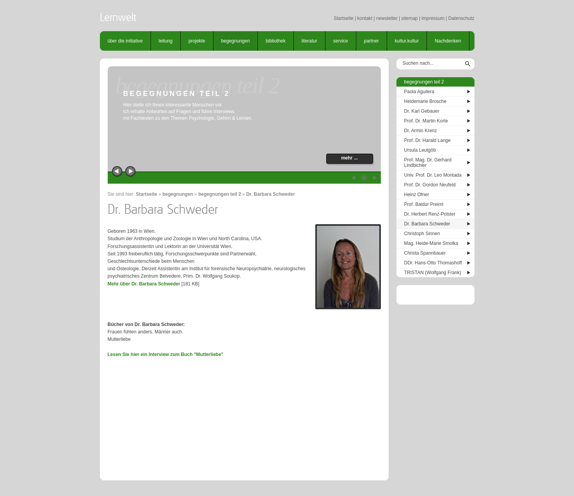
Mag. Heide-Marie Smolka (431, 243)
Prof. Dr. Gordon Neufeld (430, 185)
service (340, 41)
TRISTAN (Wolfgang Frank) (432, 272)
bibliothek (276, 41)
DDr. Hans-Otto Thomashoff (433, 263)
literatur (309, 41)
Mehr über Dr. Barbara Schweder (144, 284)
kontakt (364, 18)
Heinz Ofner (416, 194)
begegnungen (235, 41)
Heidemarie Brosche (425, 101)
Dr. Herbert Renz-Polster (429, 214)
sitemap (409, 18)
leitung (165, 41)
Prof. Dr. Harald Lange (427, 140)
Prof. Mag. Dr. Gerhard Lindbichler (427, 162)
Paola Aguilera (419, 91)
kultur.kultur (407, 41)
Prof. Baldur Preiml (424, 204)
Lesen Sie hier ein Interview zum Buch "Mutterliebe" (166, 354)
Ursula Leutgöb (420, 150)
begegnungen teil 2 (219, 194)
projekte (196, 41)
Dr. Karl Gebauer (421, 111)
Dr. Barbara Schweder (270, 194)
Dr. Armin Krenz (420, 130)
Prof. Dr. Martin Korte (426, 121)
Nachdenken (448, 41)
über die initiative (125, 41)
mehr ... (349, 158)
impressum (432, 18)
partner (371, 41)
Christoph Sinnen (422, 233)
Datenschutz (461, 18)
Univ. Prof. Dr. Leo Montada (433, 175)
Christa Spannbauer (425, 253)
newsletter (387, 18)
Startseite (344, 18)
